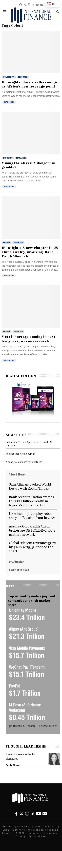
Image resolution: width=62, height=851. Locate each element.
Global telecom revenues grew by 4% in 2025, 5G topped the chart (32, 546)
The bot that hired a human (20, 453)
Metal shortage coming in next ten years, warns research (28, 338)
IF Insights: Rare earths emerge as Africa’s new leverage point (30, 84)
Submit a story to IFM (16, 829)
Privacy (21, 836)
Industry (7, 158)
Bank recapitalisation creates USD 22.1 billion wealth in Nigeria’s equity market (31, 500)
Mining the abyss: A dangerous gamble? (29, 165)
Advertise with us (45, 826)
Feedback (53, 829)
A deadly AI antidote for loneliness (24, 461)
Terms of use (37, 836)
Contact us (24, 826)
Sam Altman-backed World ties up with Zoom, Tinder (30, 486)
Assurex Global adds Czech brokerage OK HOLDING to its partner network (32, 530)
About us (8, 826)
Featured (22, 77)
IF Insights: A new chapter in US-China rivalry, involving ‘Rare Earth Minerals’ (30, 252)
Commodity (8, 77)
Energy (6, 242)
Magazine (21, 158)
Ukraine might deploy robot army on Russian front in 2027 (32, 515)
